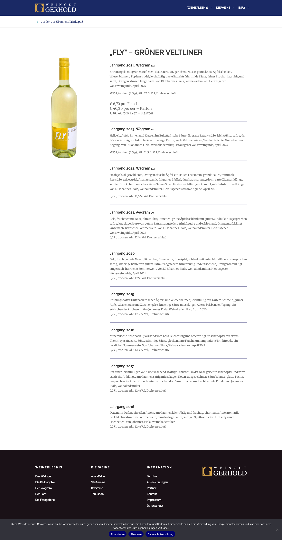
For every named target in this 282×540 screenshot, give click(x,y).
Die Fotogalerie (45, 500)
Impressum (154, 500)
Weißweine (98, 482)
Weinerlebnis (197, 7)
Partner (151, 488)
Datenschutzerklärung (160, 534)
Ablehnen (136, 534)
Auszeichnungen (157, 482)
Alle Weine (98, 476)
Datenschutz (155, 505)
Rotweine (97, 488)
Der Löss (40, 494)
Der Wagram (43, 488)
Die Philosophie (45, 482)
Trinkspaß (76, 21)
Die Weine (223, 7)
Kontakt (152, 494)
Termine (152, 476)
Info (241, 7)
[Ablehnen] (277, 530)
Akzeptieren (118, 534)
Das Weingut (43, 476)
